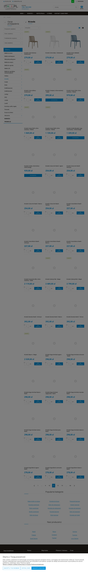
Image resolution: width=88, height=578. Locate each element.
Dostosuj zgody (26, 568)
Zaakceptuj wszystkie (38, 568)
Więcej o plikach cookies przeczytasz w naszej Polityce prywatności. (23, 564)
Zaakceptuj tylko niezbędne (11, 568)
